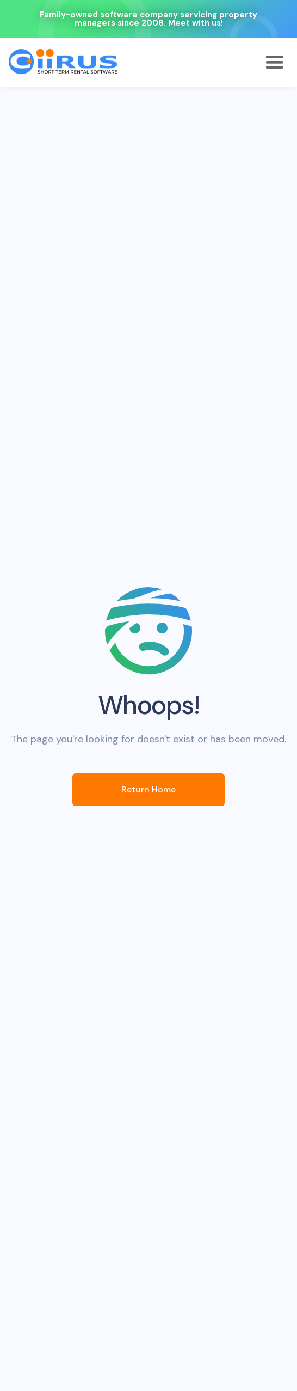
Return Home (148, 789)
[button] (274, 62)
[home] (63, 62)
